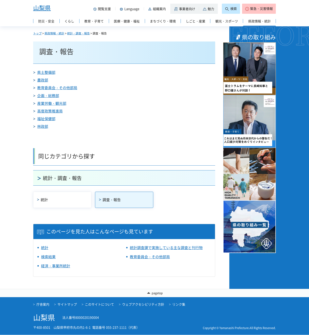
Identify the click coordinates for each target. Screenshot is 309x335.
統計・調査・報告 (78, 33)
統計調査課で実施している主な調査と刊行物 (166, 247)
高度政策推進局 (50, 111)
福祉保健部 (46, 118)
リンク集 (178, 304)
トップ (37, 33)
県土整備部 (46, 72)
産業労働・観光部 (51, 103)
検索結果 (48, 256)
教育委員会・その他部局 (57, 87)
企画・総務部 (48, 95)
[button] (102, 9)
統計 (44, 199)
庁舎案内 (42, 304)
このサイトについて (99, 304)
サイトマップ (67, 304)
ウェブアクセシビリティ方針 (143, 304)
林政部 (42, 126)
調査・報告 (112, 199)
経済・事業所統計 (55, 265)
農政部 (42, 80)
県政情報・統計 (54, 33)
